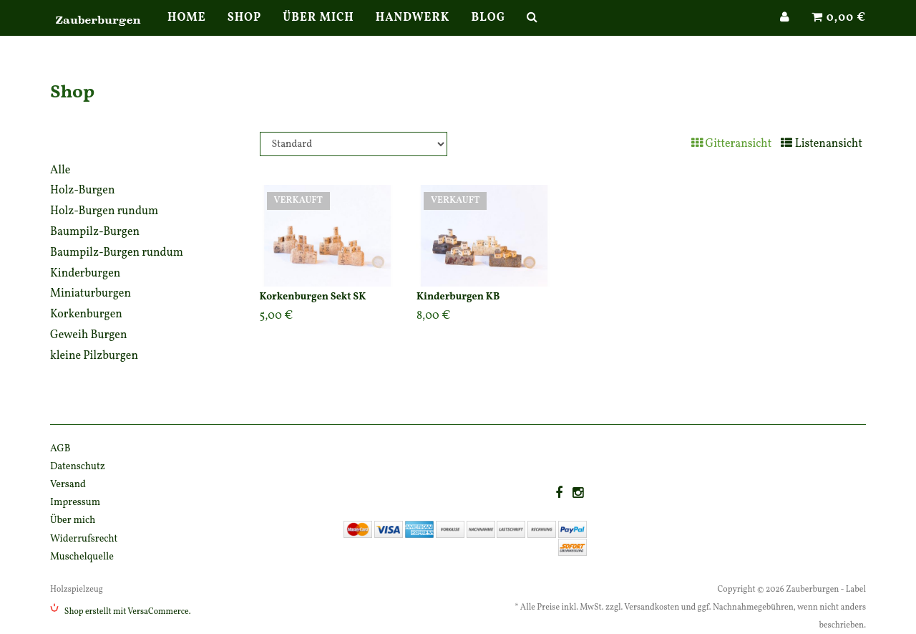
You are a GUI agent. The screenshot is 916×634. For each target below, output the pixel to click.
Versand (68, 484)
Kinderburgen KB (458, 297)
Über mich (318, 32)
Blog (488, 32)
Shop (245, 32)
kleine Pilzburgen (94, 356)
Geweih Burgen (88, 335)
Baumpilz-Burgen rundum (116, 253)
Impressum (75, 502)
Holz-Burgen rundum (104, 211)
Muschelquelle (82, 557)
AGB (60, 449)
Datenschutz (77, 467)
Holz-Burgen (82, 190)
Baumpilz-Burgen (95, 232)
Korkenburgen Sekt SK (313, 297)
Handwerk (413, 32)
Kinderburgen (85, 274)
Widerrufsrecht (83, 539)
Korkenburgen (86, 314)
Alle (60, 170)
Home (186, 32)
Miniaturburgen (90, 294)
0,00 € (839, 32)
